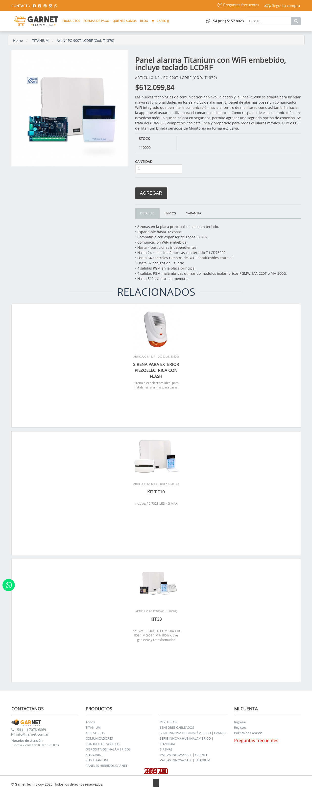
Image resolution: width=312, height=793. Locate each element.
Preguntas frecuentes (238, 4)
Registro (240, 727)
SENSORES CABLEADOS (177, 727)
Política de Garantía (248, 733)
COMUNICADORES (99, 738)
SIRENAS (166, 749)
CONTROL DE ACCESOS (103, 744)
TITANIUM (40, 40)
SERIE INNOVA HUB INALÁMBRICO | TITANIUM (186, 741)
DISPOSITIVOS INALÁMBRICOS (108, 749)
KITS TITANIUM (97, 760)
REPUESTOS (168, 722)
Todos (90, 722)
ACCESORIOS (95, 733)
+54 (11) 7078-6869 (28, 729)
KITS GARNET (95, 754)
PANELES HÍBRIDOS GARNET (106, 765)
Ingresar (240, 722)
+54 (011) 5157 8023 (225, 21)
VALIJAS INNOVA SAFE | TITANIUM (185, 760)
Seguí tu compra (282, 5)
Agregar (151, 193)
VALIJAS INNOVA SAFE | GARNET (183, 754)
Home (18, 40)
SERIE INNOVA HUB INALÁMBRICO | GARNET (193, 733)
